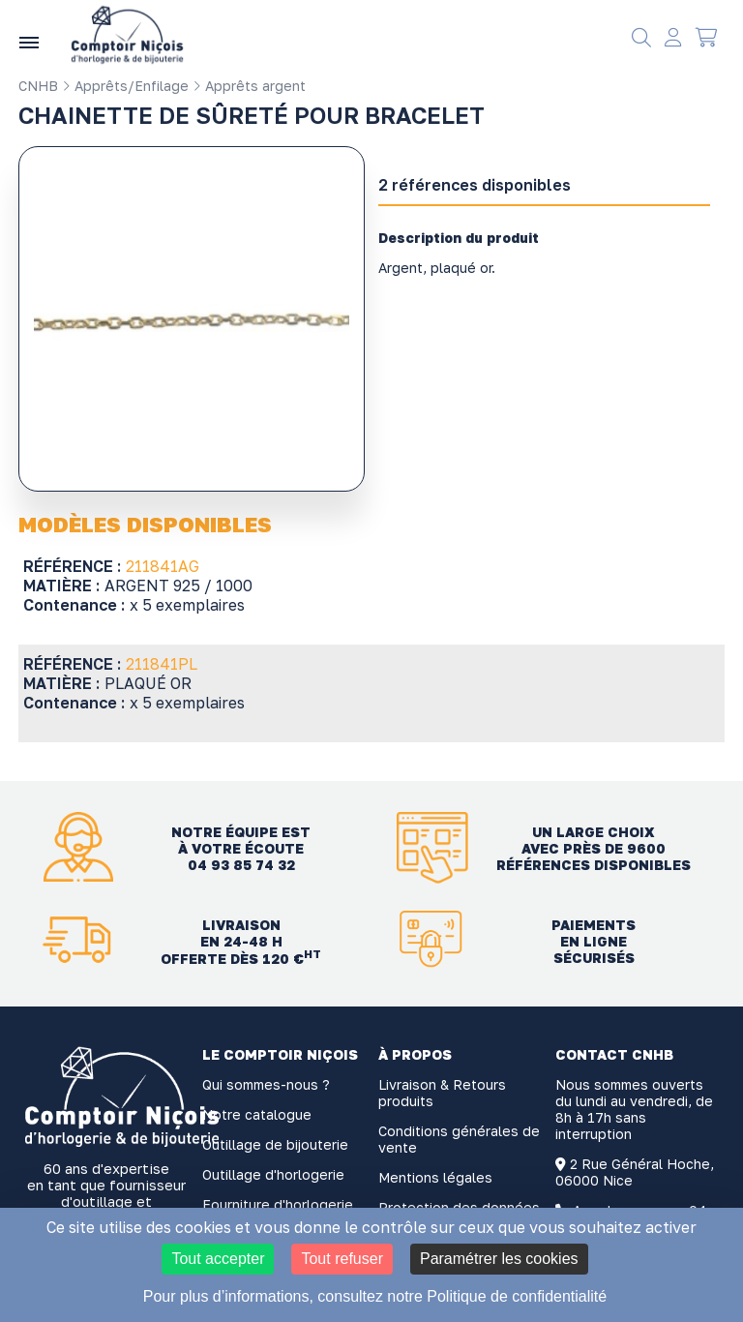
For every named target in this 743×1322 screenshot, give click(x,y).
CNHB (38, 85)
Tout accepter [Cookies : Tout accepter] (217, 1258)
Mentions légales (435, 1177)
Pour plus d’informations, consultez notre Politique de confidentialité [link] (375, 1296)
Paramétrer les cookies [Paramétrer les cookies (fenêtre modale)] (499, 1258)
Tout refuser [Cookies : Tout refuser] (341, 1258)
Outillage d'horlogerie (273, 1174)
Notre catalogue (257, 1114)
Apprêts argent (249, 85)
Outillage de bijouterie (275, 1144)
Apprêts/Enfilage (125, 85)
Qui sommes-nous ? (266, 1084)
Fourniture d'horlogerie (277, 1204)
